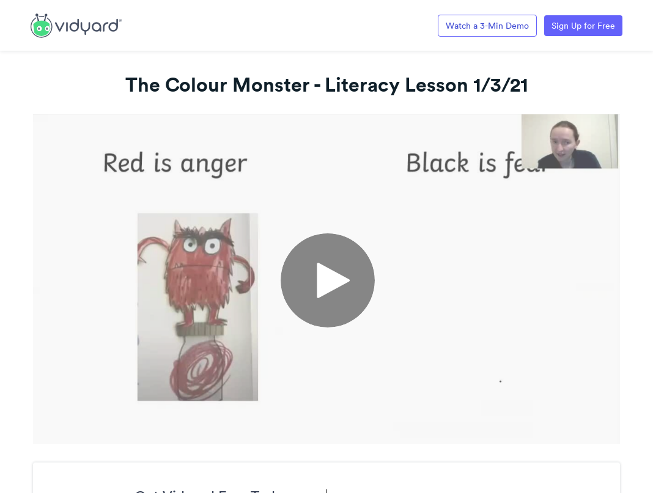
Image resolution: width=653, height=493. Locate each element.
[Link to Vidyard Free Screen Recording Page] (76, 24)
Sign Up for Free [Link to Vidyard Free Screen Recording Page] (583, 25)
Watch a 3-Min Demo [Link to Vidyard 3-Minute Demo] (487, 25)
